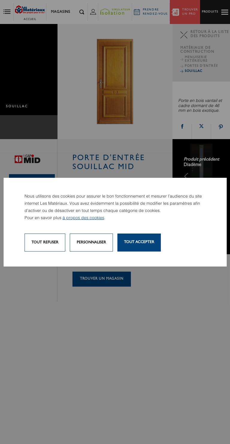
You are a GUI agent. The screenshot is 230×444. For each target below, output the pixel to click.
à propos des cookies (83, 218)
